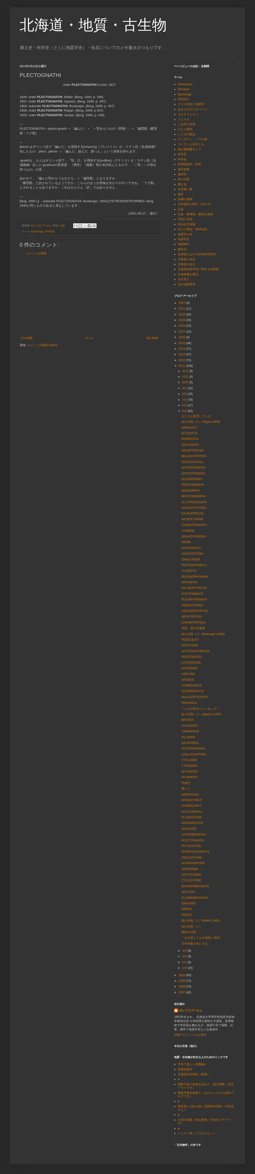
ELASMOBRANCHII (194, 897)
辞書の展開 (185, 199)
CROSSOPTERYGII (194, 611)
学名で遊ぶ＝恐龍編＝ (192, 1064)
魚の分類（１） (191, 926)
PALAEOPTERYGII (194, 588)
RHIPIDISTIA (190, 439)
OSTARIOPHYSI (192, 691)
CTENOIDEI (189, 766)
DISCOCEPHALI (192, 462)
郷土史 (182, 184)
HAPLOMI (188, 674)
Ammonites (185, 84)
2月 (185, 962)
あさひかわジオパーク (192, 109)
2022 (182, 303)
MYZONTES (189, 771)
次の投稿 (27, 338)
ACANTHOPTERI (192, 863)
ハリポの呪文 (186, 134)
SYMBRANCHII (191, 685)
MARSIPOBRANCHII (195, 886)
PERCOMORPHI (192, 485)
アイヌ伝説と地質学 (191, 104)
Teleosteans (189, 702)
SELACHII (188, 892)
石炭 (181, 209)
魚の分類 (184, 179)
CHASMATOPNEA (193, 622)
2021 (182, 308)
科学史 (182, 154)
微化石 (182, 249)
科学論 (182, 159)
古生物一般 (185, 189)
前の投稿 (152, 338)
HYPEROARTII (191, 806)
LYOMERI (187, 531)
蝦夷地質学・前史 (189, 164)
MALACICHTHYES (193, 456)
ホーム (89, 338)
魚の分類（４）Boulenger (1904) (203, 634)
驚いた (185, 788)
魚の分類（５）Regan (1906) (200, 422)
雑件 (181, 194)
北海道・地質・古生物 (93, 25)
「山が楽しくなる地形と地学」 (202, 937)
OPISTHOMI (189, 645)
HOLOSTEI (188, 829)
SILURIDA (188, 737)
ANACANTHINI (191, 857)
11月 (185, 376)
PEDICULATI (190, 639)
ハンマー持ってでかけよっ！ (197, 1133)
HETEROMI (189, 668)
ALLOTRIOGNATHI (194, 502)
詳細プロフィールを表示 (190, 1035)
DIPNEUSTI (189, 427)
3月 (185, 956)
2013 (182, 354)
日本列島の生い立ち (194, 943)
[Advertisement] (89, 296)
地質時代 (184, 244)
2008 (182, 986)
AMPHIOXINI (190, 794)
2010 (182, 975)
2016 (182, 337)
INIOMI (186, 542)
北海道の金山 (186, 264)
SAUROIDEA (190, 743)
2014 (182, 348)
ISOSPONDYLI (191, 548)
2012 (182, 360)
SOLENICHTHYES (193, 508)
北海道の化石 (186, 259)
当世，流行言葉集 (193, 628)
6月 (185, 405)
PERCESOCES (191, 657)
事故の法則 (188, 932)
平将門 (185, 783)
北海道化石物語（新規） (194, 1074)
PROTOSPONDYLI (194, 565)
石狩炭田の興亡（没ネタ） (195, 204)
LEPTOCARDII (191, 874)
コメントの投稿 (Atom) (42, 345)
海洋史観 (184, 169)
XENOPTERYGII (192, 450)
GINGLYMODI (190, 559)
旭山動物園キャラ (189, 149)
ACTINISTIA (189, 433)
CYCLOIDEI (189, 760)
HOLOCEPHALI (191, 811)
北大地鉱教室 (186, 284)
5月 (185, 411)
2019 (182, 320)
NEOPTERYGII (191, 616)
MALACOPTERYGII (194, 697)
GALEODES (189, 725)
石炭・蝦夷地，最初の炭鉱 (195, 214)
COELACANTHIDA (193, 754)
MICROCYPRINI (192, 519)
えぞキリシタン (188, 114)
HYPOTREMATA (192, 594)
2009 (182, 981)
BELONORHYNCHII (194, 576)
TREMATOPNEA (192, 605)
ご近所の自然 (186, 124)
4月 (185, 950)
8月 (185, 394)
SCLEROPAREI (191, 479)
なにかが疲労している (196, 416)
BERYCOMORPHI (193, 496)
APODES (187, 680)
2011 (182, 366)
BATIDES (187, 720)
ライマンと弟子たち (191, 144)
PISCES (50, 231)
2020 (182, 314)
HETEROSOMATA (193, 467)
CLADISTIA (189, 571)
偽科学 (182, 174)
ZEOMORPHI (190, 490)
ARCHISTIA (189, 582)
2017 (182, 331)
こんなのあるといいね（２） (200, 708)
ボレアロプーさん (191, 1010)
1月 (185, 968)
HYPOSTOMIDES (193, 473)
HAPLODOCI (190, 445)
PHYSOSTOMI (191, 846)
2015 (182, 343)
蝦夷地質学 (185, 1069)
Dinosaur (184, 89)
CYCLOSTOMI (191, 880)
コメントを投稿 (36, 253)
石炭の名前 (185, 219)
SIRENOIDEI (189, 869)
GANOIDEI (188, 903)
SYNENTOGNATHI (193, 525)
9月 (185, 388)
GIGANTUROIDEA (193, 536)
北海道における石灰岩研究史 (197, 254)
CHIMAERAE (190, 731)
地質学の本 (185, 234)
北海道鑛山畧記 (188, 274)
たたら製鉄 (185, 129)
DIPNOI (186, 909)
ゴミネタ (184, 119)
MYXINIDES (189, 777)
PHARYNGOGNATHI (195, 851)
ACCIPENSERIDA (193, 748)
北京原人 (184, 279)
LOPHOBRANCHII (193, 834)
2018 (182, 325)
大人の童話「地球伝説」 (194, 229)
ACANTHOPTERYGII (195, 651)
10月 (185, 382)
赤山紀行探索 (186, 224)
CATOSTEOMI (191, 662)
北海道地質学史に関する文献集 (198, 269)
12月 (185, 371)
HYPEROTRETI (191, 800)
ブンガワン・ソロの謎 (192, 139)
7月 (185, 399)
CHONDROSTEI (192, 823)
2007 (182, 992)
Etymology (37, 231)
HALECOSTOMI (192, 553)
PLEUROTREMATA (194, 599)
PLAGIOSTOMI (191, 817)
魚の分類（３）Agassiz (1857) (201, 714)
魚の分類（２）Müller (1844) (200, 920)
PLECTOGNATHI (192, 840)
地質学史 (184, 239)
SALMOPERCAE (192, 513)
